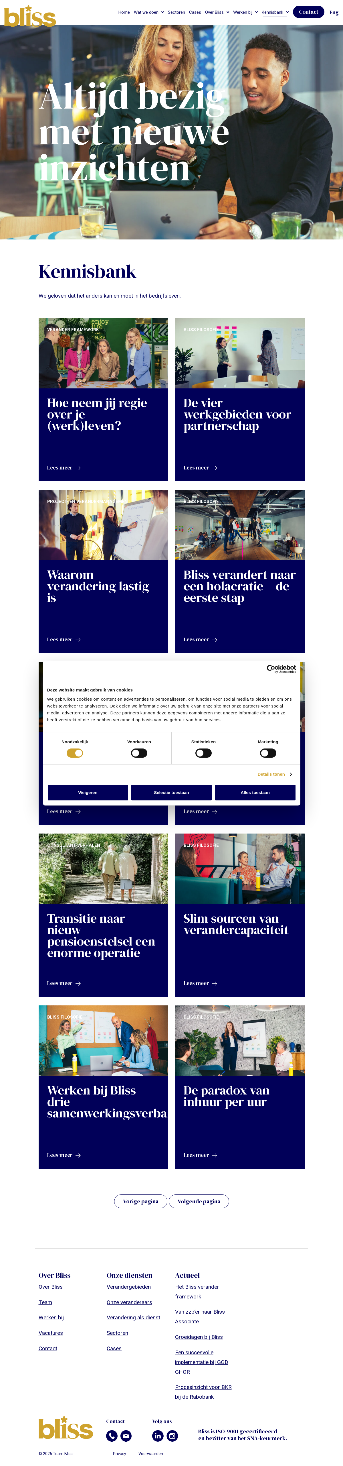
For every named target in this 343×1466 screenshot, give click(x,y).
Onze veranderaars (129, 1302)
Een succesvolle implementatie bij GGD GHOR (201, 1362)
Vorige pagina (140, 1201)
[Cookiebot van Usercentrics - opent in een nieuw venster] (271, 669)
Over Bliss (214, 12)
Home (124, 12)
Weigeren (87, 792)
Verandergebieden (129, 1287)
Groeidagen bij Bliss (199, 1337)
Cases (195, 12)
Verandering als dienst (133, 1317)
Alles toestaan (255, 792)
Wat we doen (146, 12)
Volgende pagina (199, 1201)
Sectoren (176, 12)
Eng (334, 12)
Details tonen (271, 774)
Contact (308, 11)
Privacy (119, 1453)
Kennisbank (272, 12)
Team (45, 1302)
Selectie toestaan (171, 792)
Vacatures (51, 1333)
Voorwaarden (150, 1453)
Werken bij (242, 12)
